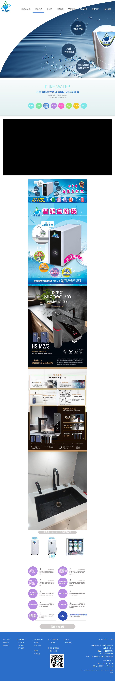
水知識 (49, 9)
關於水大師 (25, 9)
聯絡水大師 (53, 651)
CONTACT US (101, 640)
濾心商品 (21, 645)
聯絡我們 (95, 9)
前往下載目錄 (57, 626)
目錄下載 (52, 642)
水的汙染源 (37, 645)
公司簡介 (6, 642)
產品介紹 (38, 9)
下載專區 (71, 9)
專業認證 (6, 645)
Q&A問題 (83, 9)
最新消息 (60, 9)
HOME (111, 640)
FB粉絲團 (107, 9)
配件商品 (21, 648)
